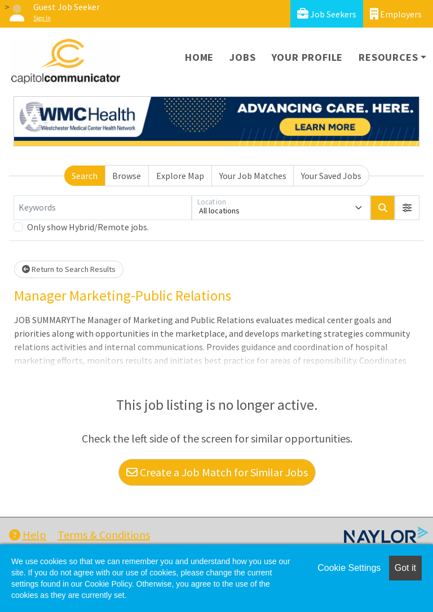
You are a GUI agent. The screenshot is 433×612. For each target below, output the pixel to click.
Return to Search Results (69, 269)
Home (199, 57)
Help (27, 535)
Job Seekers (326, 14)
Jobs (242, 57)
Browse (126, 175)
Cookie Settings (349, 568)
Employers (396, 14)
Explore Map (180, 175)
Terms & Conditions (104, 535)
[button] (407, 207)
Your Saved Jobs (331, 175)
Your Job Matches (252, 175)
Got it (405, 568)
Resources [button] (388, 57)
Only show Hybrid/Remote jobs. (88, 227)
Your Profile (307, 57)
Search (85, 175)
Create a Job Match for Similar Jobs (217, 472)
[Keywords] (103, 207)
